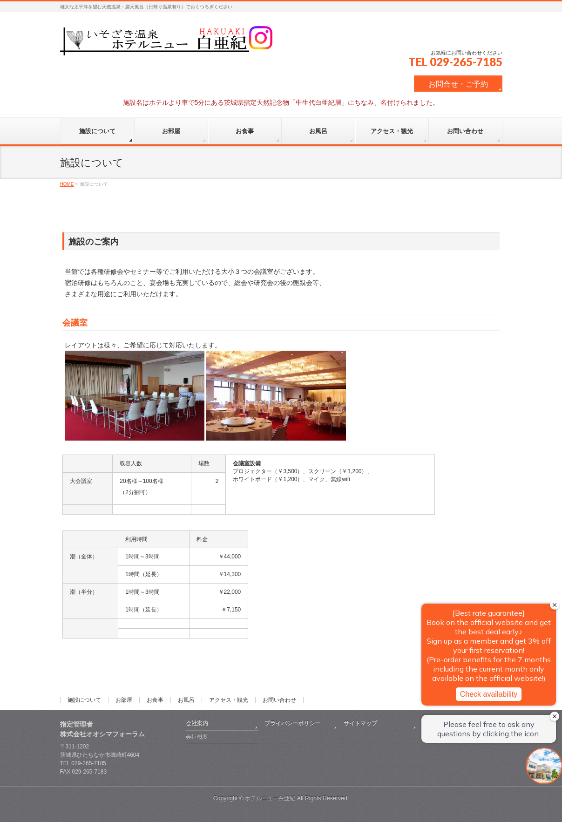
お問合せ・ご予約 (458, 84)
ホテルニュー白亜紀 (270, 798)
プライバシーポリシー (292, 723)
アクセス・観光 (228, 700)
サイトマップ (360, 723)
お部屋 (123, 700)
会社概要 (197, 737)
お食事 (155, 700)
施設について (84, 700)
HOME (67, 184)
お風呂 (186, 700)
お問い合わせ (279, 700)
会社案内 (197, 723)
